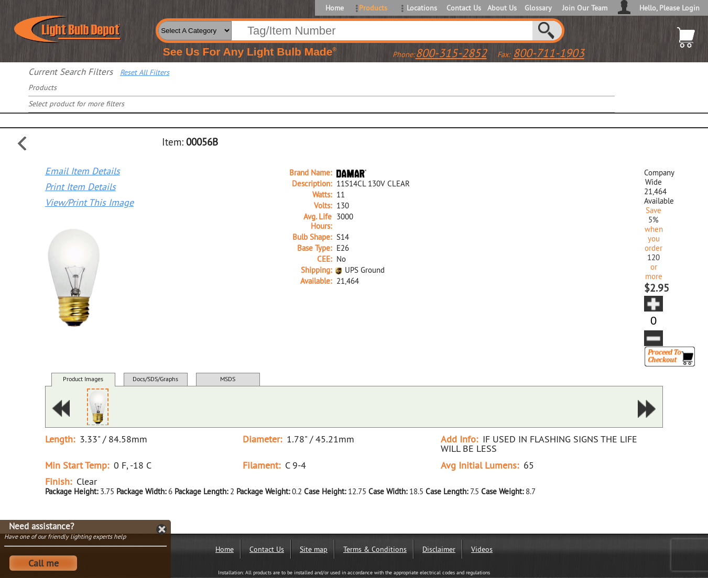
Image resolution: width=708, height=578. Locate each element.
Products (373, 8)
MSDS (227, 379)
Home (334, 8)
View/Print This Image (89, 202)
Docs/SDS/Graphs (155, 379)
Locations (422, 8)
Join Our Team (584, 8)
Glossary (538, 8)
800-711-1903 (548, 53)
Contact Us (463, 8)
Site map (314, 549)
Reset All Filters (144, 72)
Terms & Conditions (375, 549)
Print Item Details (80, 187)
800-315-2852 (451, 53)
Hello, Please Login (669, 8)
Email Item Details (82, 171)
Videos (482, 549)
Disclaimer (438, 549)
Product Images (83, 379)
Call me (43, 563)
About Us (502, 8)
